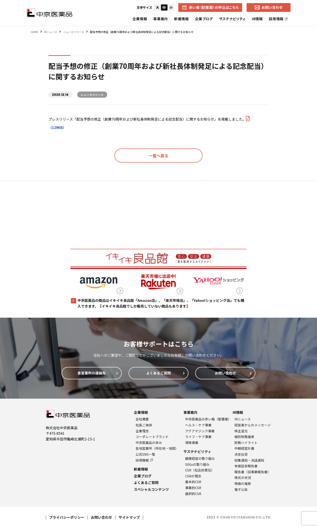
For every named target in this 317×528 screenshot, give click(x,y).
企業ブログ (204, 18)
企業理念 (142, 431)
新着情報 (181, 18)
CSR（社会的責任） (199, 470)
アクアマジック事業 (200, 431)
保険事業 (191, 442)
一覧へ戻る (158, 155)
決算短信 (241, 454)
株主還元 (241, 431)
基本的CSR (193, 481)
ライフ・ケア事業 (198, 436)
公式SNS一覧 (145, 454)
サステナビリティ (232, 18)
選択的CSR (193, 493)
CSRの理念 (193, 476)
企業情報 (140, 18)
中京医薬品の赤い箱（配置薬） (208, 419)
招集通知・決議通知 (249, 460)
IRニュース (242, 419)
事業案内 (160, 18)
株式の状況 (242, 477)
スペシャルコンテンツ (151, 489)
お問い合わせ (101, 517)
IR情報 (257, 18)
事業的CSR (193, 487)
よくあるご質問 (146, 482)
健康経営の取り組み (200, 458)
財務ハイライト (246, 442)
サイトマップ (129, 517)
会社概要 (142, 419)
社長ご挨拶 (144, 425)
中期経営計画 (244, 448)
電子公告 (241, 489)
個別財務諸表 (244, 436)
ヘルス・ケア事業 (198, 425)
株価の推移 (242, 483)
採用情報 (278, 18)
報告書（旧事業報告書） (252, 471)
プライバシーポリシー (66, 517)
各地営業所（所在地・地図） (157, 448)
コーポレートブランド (152, 436)
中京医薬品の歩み (149, 442)
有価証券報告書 (246, 466)
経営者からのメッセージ (252, 425)
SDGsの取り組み (197, 464)
